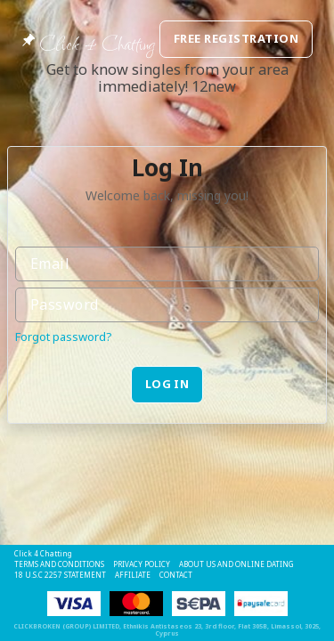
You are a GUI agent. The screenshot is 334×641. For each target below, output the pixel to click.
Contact (175, 575)
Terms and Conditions (59, 564)
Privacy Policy (141, 564)
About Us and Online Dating (236, 564)
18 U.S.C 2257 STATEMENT (60, 575)
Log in (167, 384)
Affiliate (133, 575)
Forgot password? (63, 337)
